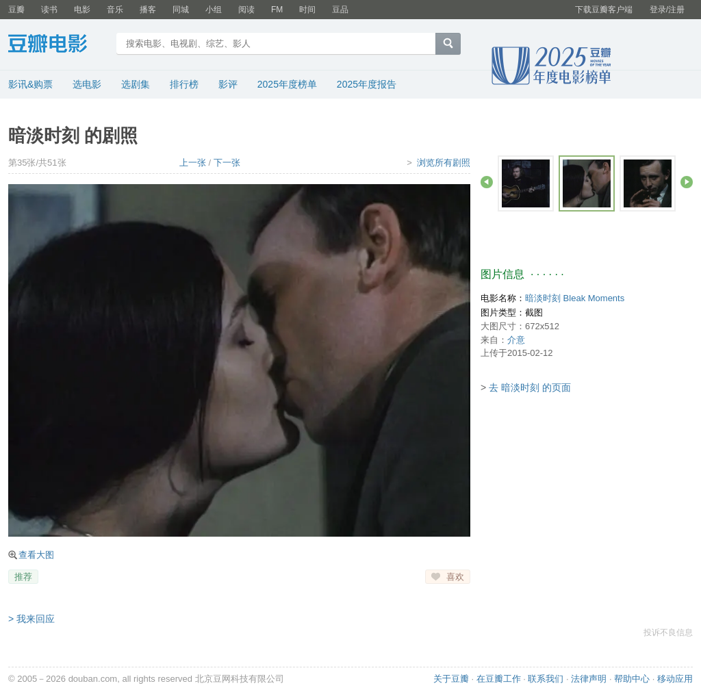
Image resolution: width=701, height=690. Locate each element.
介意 (516, 340)
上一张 (192, 162)
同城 (181, 9)
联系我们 (545, 679)
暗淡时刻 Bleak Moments (574, 298)
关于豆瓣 (451, 679)
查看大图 (36, 555)
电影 (82, 9)
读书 (49, 9)
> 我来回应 (31, 618)
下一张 (227, 162)
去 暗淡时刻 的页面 (530, 387)
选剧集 (135, 84)
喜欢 (455, 577)
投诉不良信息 (668, 632)
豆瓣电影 (57, 45)
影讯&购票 (30, 84)
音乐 (115, 9)
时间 (307, 9)
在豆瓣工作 (498, 679)
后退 (487, 182)
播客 (148, 9)
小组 (213, 9)
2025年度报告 (366, 84)
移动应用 (675, 679)
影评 (228, 84)
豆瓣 (16, 9)
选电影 (87, 84)
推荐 (23, 577)
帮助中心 (632, 679)
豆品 (340, 9)
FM (277, 9)
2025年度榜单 (287, 84)
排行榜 (184, 84)
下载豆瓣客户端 (604, 9)
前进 (686, 182)
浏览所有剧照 (443, 162)
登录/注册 (667, 9)
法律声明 (589, 679)
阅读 (246, 9)
